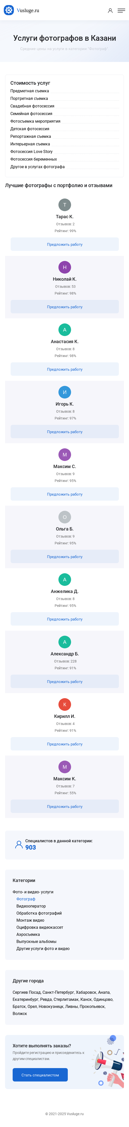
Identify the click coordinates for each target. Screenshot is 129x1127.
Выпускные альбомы (36, 941)
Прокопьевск (92, 1006)
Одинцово (103, 999)
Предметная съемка (29, 91)
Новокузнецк (51, 1006)
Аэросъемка (28, 934)
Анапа (104, 992)
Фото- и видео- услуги (33, 892)
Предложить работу (64, 244)
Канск (86, 999)
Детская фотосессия (29, 128)
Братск (19, 1006)
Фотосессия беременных (33, 159)
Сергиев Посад (27, 992)
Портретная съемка (29, 98)
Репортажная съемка (30, 136)
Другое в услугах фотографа (37, 166)
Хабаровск (86, 992)
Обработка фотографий (39, 913)
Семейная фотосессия (31, 113)
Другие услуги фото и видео (43, 948)
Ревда (46, 999)
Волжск (20, 1013)
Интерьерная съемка (30, 144)
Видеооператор (31, 906)
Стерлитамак (66, 999)
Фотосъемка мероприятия (35, 121)
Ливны (71, 1006)
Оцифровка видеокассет (39, 927)
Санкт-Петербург (58, 992)
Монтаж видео (30, 920)
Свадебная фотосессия (32, 106)
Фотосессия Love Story (31, 151)
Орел (32, 1006)
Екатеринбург (25, 999)
